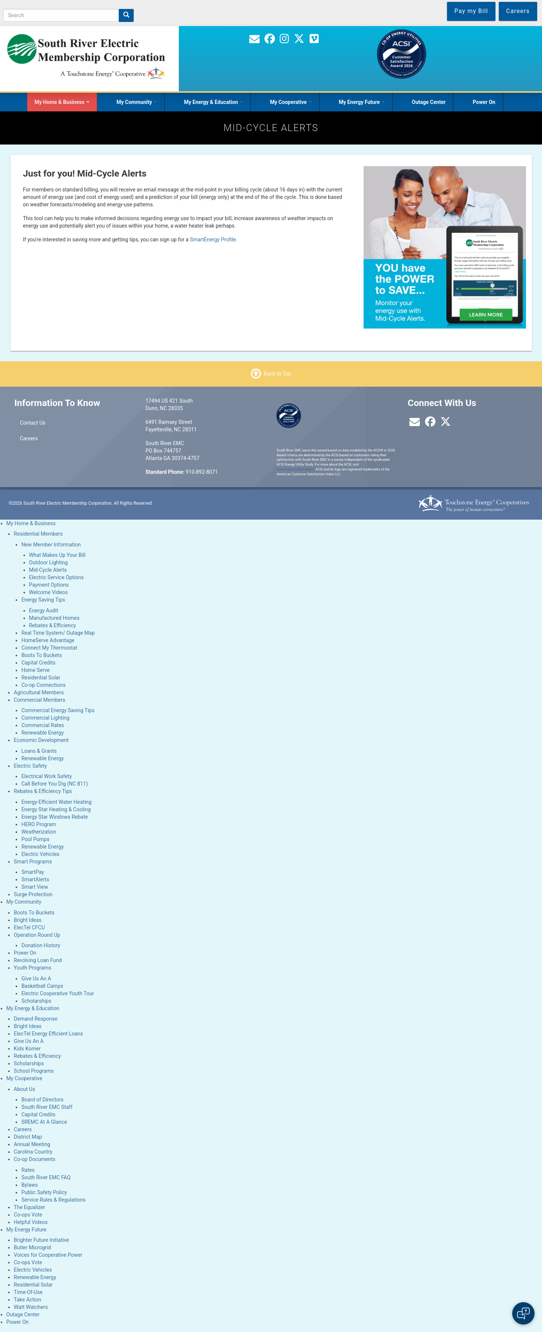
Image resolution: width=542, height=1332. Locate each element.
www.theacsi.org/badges (295, 469)
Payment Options (49, 585)
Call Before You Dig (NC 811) (54, 784)
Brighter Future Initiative (41, 1240)
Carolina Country (33, 1152)
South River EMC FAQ (45, 1177)
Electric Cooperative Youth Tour (57, 993)
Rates (27, 1170)
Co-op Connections (43, 685)
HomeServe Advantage (47, 640)
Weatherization (38, 832)
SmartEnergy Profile (213, 239)
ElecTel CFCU (29, 927)
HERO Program (38, 824)
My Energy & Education (32, 1008)
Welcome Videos (48, 592)
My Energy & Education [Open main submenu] (213, 102)
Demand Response (35, 1019)
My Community (23, 902)
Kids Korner (27, 1049)
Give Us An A (36, 978)
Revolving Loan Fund (38, 960)
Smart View (34, 887)
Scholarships (36, 1001)
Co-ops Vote (28, 1215)
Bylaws (29, 1185)
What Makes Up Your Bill (57, 555)
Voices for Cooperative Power (48, 1255)
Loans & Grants (39, 751)
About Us (24, 1089)
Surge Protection (33, 894)
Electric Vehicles (40, 854)
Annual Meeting (32, 1144)
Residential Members (38, 534)
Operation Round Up (37, 935)
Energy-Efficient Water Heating (56, 802)
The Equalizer (29, 1207)
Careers (29, 438)
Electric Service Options (56, 577)
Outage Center (429, 102)
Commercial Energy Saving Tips (57, 710)
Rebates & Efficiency (52, 625)
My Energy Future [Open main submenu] (362, 102)
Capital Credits (38, 663)
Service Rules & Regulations (53, 1200)
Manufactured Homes (54, 618)
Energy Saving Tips (43, 600)
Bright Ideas (27, 920)
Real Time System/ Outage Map (58, 633)
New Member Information (51, 545)
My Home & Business (31, 523)
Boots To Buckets (41, 655)
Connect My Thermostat (49, 648)
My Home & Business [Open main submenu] (62, 102)
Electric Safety (30, 766)
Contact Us (32, 423)
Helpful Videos (31, 1222)
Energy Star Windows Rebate (54, 817)
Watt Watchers (31, 1307)
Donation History (40, 945)
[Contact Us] (254, 41)
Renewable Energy (42, 733)
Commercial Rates (42, 725)
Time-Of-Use (28, 1292)
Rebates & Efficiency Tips (43, 791)
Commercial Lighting (45, 718)
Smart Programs (33, 862)
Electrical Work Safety (46, 776)
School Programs (34, 1071)
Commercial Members (39, 700)
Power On (484, 102)
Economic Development (41, 740)
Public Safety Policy (44, 1192)
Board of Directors (42, 1100)
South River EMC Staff (46, 1107)
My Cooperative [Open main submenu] (291, 102)
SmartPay (32, 872)
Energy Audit (43, 610)
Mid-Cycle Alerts (48, 570)
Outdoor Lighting (48, 562)
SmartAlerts (35, 879)
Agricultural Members (39, 692)
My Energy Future (26, 1230)
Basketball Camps (42, 986)
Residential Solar (40, 678)
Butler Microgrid (32, 1247)
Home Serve (35, 670)
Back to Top (277, 374)
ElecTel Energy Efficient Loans (48, 1034)
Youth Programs (32, 968)
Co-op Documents (35, 1159)
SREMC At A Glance (44, 1122)
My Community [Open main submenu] (137, 102)
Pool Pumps (35, 839)
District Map (28, 1137)
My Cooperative (24, 1078)
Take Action (27, 1300)
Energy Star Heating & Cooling (56, 809)
